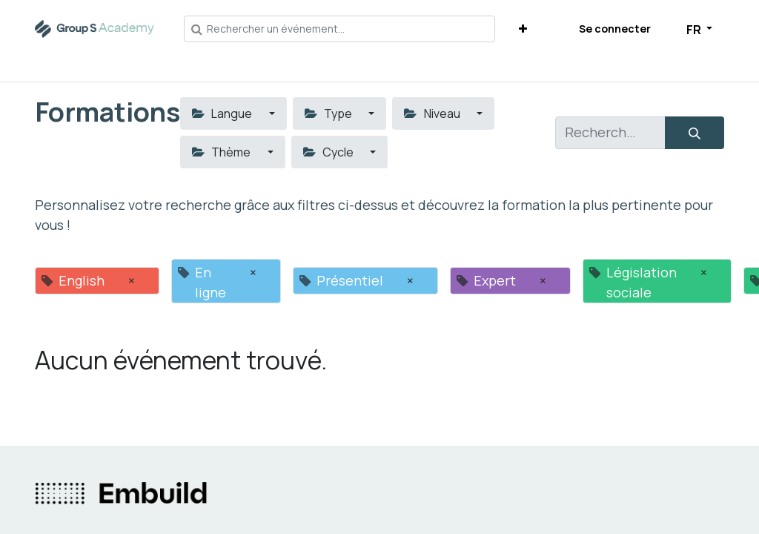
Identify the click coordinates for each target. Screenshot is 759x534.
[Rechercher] (694, 132)
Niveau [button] (433, 113)
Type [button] (329, 113)
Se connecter (615, 29)
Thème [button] (222, 152)
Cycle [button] (329, 152)
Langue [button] (223, 113)
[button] (523, 28)
